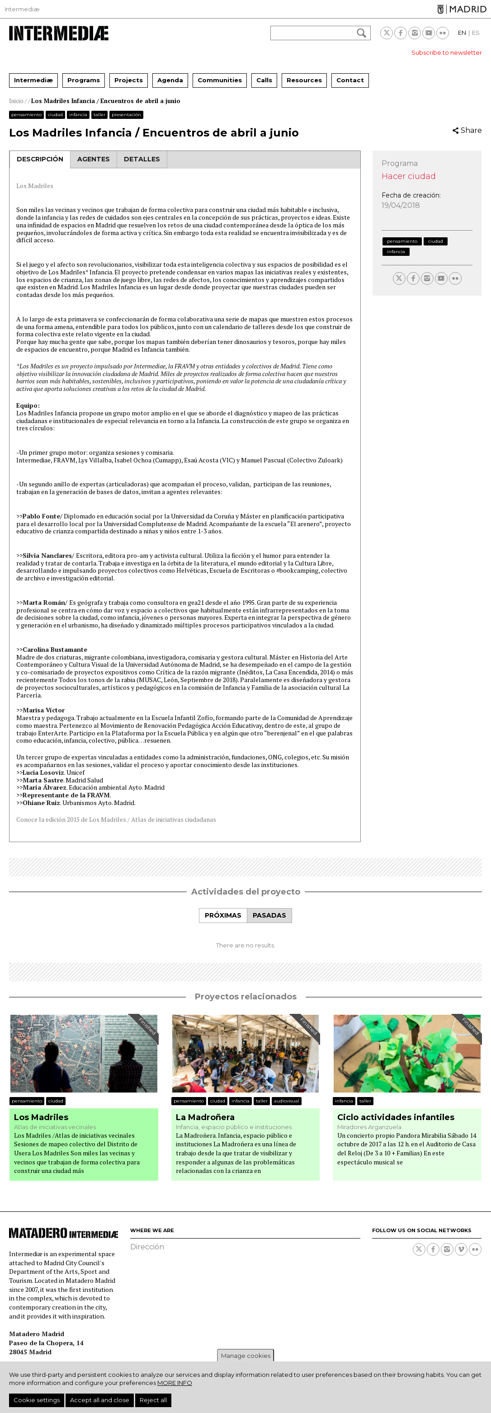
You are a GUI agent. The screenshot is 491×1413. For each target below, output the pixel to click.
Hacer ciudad (409, 176)
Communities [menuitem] (220, 80)
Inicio (16, 101)
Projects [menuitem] (128, 80)
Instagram (414, 33)
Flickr (442, 33)
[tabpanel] (245, 936)
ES (476, 32)
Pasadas (269, 915)
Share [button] (471, 130)
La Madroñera (205, 1117)
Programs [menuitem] (83, 80)
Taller (99, 115)
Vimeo (461, 1249)
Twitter (386, 33)
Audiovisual (286, 1101)
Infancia (78, 115)
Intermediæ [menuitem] (33, 80)
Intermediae (59, 33)
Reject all (153, 1400)
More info (174, 1382)
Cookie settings (37, 1400)
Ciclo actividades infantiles (395, 1117)
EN (462, 32)
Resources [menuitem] (304, 80)
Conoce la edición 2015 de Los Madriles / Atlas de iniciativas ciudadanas (116, 819)
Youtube (428, 33)
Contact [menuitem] (350, 80)
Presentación (126, 115)
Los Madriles (34, 185)
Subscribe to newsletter (446, 52)
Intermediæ (22, 9)
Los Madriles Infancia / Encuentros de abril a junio (105, 101)
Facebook (400, 33)
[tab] (223, 915)
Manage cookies (245, 1355)
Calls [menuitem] (264, 80)
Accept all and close (99, 1400)
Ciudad (55, 115)
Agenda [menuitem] (170, 80)
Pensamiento (26, 115)
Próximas (223, 915)
